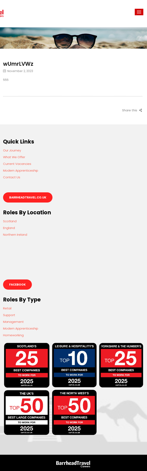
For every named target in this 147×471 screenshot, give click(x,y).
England (9, 228)
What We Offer (14, 157)
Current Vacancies (17, 164)
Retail (7, 308)
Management (13, 322)
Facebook (17, 285)
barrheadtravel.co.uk (27, 197)
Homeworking (13, 335)
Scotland (10, 221)
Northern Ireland (15, 234)
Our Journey (12, 150)
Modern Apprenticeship (20, 170)
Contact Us (11, 177)
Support (9, 315)
